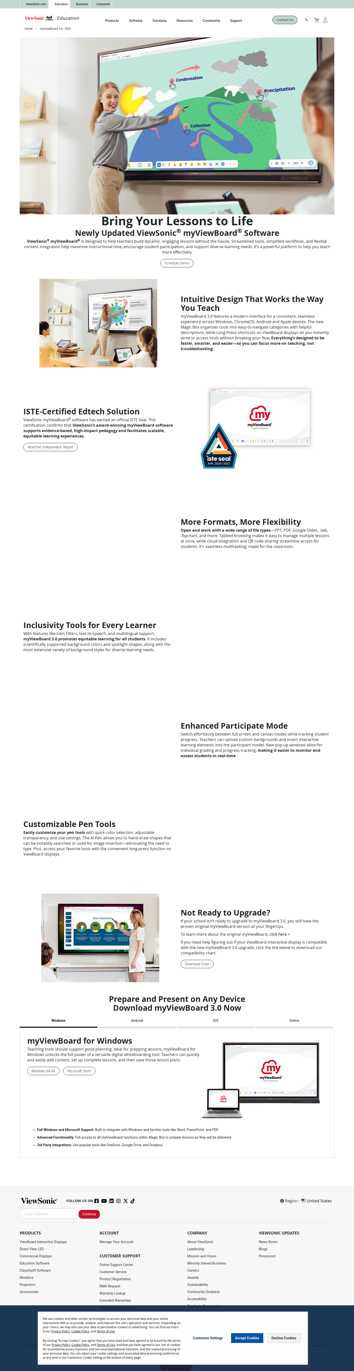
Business (82, 4)
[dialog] (177, 1338)
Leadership (195, 1249)
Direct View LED (32, 1249)
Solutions (159, 21)
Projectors (27, 1285)
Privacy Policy (60, 1331)
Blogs (263, 1249)
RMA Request (110, 1286)
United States (316, 1201)
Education (61, 4)
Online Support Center (116, 1265)
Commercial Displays (36, 1256)
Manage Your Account (116, 1242)
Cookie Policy (80, 1331)
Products (112, 21)
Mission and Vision (201, 1256)
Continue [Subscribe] (89, 1214)
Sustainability (197, 1285)
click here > (279, 934)
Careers (193, 1270)
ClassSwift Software (35, 1270)
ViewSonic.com (36, 4)
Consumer (103, 4)
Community (211, 21)
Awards (193, 1278)
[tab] (58, 1021)
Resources (185, 21)
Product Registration (115, 1279)
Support (236, 21)
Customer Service (113, 1272)
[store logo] (52, 18)
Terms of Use (106, 1331)
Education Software (34, 1263)
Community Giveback (203, 1292)
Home (29, 28)
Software (136, 21)
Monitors (26, 1278)
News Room (268, 1242)
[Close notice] (301, 1338)
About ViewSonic (200, 1242)
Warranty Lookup (112, 1293)
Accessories (29, 1292)
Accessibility (196, 1299)
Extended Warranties (115, 1300)
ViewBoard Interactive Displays (43, 1242)
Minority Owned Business (206, 1263)
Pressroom (267, 1256)
